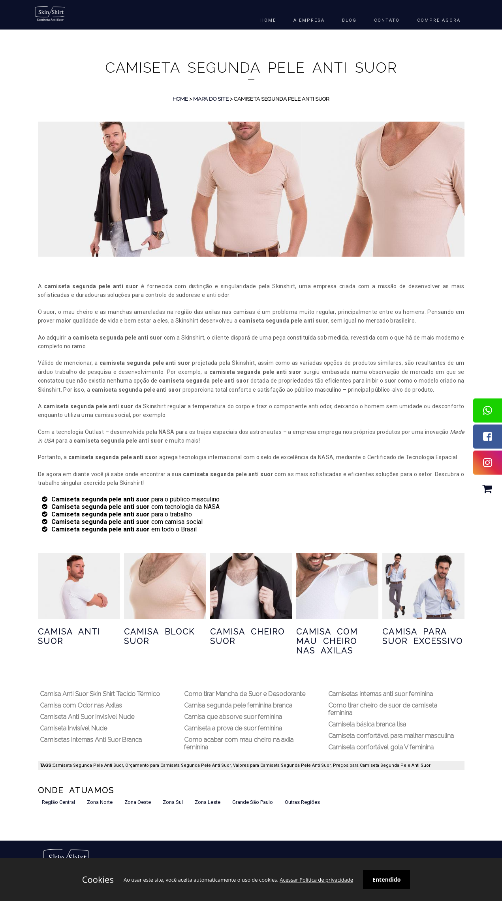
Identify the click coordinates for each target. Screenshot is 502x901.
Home (180, 99)
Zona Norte (100, 802)
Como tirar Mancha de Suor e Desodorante (244, 694)
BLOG (349, 20)
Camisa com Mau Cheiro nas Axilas (327, 641)
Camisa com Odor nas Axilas (81, 705)
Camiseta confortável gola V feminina (381, 747)
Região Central (58, 802)
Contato (387, 20)
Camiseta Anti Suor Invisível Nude (87, 717)
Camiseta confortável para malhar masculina (391, 736)
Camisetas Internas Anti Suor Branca (91, 739)
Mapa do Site (211, 99)
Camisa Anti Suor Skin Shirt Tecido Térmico (100, 694)
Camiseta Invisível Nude (73, 728)
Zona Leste (207, 802)
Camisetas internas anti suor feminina (380, 694)
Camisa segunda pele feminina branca (238, 705)
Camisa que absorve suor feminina (233, 717)
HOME (268, 20)
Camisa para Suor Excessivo (422, 636)
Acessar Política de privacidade (316, 879)
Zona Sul (173, 802)
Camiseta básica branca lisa (367, 724)
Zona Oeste (137, 802)
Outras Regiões (302, 802)
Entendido (386, 879)
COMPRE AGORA (439, 20)
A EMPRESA (309, 20)
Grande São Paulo (252, 802)
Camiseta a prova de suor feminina (233, 728)
